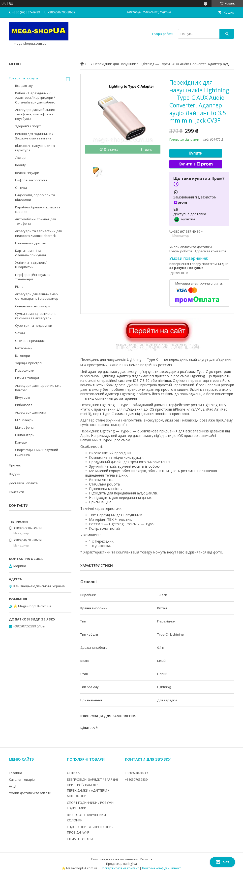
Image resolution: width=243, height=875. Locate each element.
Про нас (15, 465)
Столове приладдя (30, 340)
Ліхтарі (20, 157)
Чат (222, 862)
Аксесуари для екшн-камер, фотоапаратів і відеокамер (37, 296)
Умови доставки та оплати (30, 793)
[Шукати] (226, 34)
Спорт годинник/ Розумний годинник (36, 452)
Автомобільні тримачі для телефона (35, 221)
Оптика (21, 187)
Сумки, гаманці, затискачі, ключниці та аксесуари (35, 315)
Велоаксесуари (27, 172)
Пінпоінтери (24, 435)
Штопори (22, 355)
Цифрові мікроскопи (31, 180)
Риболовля (23, 405)
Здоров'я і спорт (28, 126)
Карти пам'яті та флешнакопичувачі (30, 252)
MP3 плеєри (24, 420)
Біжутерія (22, 397)
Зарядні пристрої (28, 363)
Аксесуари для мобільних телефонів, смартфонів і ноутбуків (35, 114)
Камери (21, 442)
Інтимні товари (27, 378)
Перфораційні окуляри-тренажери (33, 276)
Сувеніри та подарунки (33, 325)
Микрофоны (24, 427)
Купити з (196, 164)
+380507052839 (136, 779)
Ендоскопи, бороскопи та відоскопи (35, 197)
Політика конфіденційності (162, 868)
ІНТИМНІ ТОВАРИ (80, 839)
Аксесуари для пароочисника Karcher (38, 387)
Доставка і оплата (23, 483)
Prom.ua (146, 859)
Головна (15, 773)
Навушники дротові (31, 243)
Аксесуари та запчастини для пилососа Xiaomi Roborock (38, 233)
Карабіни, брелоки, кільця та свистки (38, 209)
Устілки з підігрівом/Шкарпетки (31, 264)
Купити (196, 153)
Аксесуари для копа (30, 412)
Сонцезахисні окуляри (32, 306)
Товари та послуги (23, 78)
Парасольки (24, 370)
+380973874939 (136, 773)
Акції (12, 786)
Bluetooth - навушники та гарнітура (35, 147)
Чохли (20, 333)
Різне (19, 286)
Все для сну (24, 85)
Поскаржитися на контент (120, 868)
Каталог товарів (22, 779)
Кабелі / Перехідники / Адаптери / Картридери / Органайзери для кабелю (35, 97)
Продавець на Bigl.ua (121, 864)
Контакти (16, 492)
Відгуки (14, 474)
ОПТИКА (73, 773)
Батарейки (23, 348)
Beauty (20, 165)
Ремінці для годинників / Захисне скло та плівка (34, 135)
